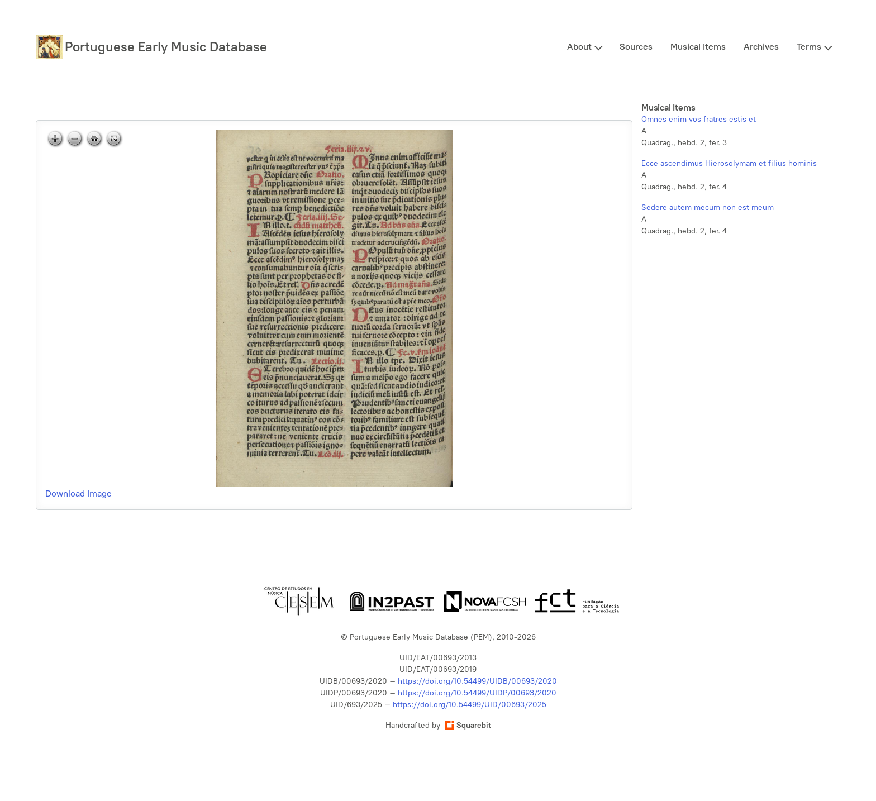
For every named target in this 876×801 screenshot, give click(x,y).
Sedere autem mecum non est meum (707, 207)
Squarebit (468, 725)
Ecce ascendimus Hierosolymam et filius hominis (729, 163)
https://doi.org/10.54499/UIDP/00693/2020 (477, 693)
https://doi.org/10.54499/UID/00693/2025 (469, 704)
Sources (636, 46)
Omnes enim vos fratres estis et (698, 119)
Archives (761, 46)
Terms (809, 46)
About (579, 46)
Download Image (78, 493)
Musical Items (698, 46)
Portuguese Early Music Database (166, 47)
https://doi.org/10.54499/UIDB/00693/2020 (477, 681)
